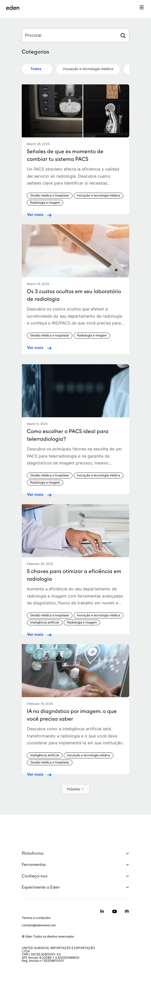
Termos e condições (36, 918)
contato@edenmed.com (39, 925)
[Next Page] (75, 789)
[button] (75, 853)
